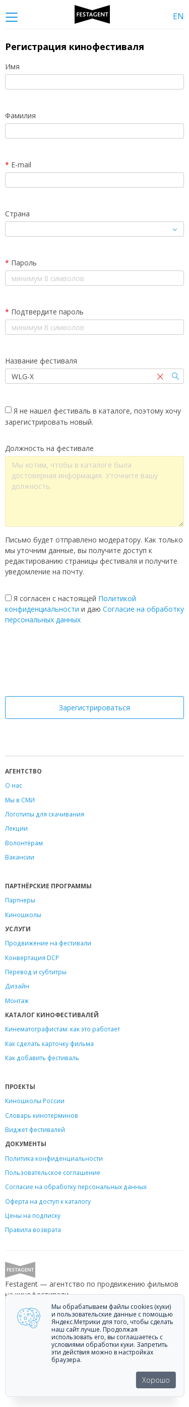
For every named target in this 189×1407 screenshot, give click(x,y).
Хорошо (156, 1380)
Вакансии (19, 857)
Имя (12, 66)
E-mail (18, 164)
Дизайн (17, 986)
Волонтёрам (24, 843)
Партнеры (20, 900)
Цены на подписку (32, 1215)
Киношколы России (35, 1101)
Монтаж (17, 1000)
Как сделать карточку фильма (49, 1043)
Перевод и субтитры (36, 972)
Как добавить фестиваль (42, 1058)
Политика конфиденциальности (54, 1158)
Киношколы (23, 915)
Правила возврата (33, 1230)
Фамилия (20, 115)
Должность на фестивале (49, 448)
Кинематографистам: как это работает (62, 1029)
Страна (17, 213)
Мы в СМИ (20, 800)
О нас (13, 785)
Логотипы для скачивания (44, 814)
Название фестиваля (41, 361)
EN (178, 16)
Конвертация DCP (32, 958)
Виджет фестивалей (35, 1129)
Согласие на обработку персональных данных (76, 1187)
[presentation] (94, 663)
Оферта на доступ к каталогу (48, 1201)
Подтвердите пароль (44, 311)
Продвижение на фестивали (48, 943)
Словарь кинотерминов (41, 1115)
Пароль (21, 262)
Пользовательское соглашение (52, 1172)
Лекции (16, 828)
